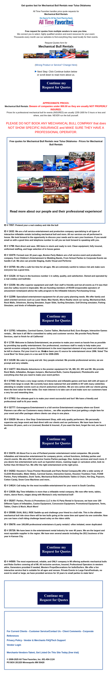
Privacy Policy (14, 640)
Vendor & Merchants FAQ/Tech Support (45, 640)
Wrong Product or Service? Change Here (56, 65)
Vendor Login (14, 645)
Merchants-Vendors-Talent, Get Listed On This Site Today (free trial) (43, 652)
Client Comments (72, 631)
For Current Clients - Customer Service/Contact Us (34, 631)
